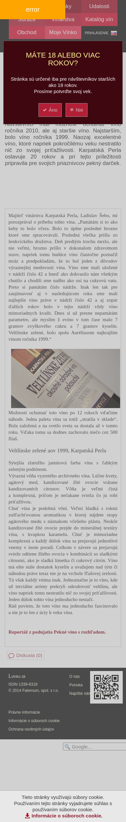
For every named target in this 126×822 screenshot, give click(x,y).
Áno (49, 110)
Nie (76, 110)
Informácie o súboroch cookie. (67, 815)
